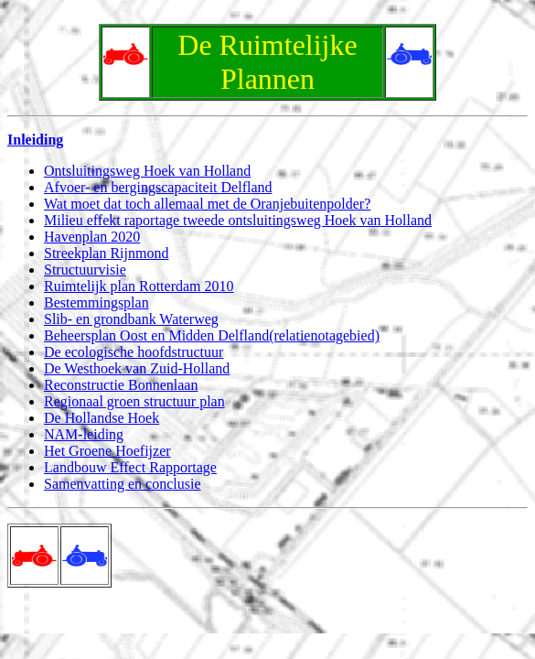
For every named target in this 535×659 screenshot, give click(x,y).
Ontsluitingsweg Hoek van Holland (147, 170)
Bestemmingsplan (96, 302)
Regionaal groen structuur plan (134, 401)
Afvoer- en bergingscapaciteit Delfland (158, 187)
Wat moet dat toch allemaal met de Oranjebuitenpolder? (207, 203)
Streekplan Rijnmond (106, 253)
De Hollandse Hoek (101, 418)
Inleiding (35, 139)
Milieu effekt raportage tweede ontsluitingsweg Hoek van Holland (238, 220)
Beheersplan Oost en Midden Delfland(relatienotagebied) (212, 335)
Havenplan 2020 (92, 236)
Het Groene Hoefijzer (107, 451)
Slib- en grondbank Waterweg (131, 319)
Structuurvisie (85, 269)
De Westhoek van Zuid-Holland (137, 368)
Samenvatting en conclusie (122, 484)
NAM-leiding (83, 434)
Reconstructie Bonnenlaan (121, 385)
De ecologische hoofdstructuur (133, 352)
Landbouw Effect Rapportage (130, 467)
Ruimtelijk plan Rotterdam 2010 (139, 286)
